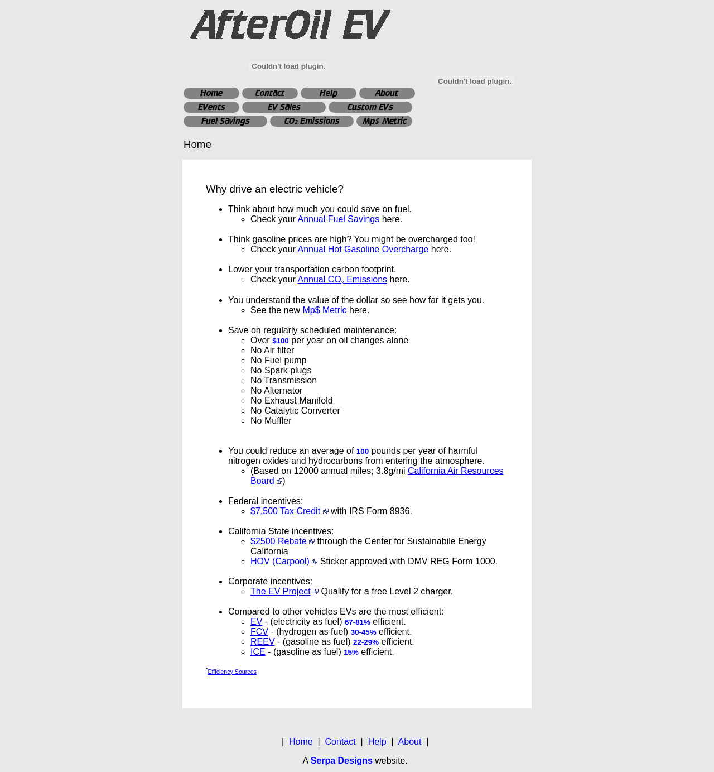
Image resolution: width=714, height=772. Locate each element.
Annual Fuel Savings (338, 219)
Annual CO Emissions (342, 279)
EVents (211, 107)
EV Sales (284, 107)
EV (256, 621)
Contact (269, 93)
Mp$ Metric (385, 121)
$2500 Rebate (278, 541)
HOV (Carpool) (280, 561)
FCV (259, 631)
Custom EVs (370, 107)
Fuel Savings (225, 121)
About (387, 93)
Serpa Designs (342, 760)
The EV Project (280, 591)
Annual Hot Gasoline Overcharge (362, 249)
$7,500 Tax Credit (285, 511)
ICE (258, 651)
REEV (262, 641)
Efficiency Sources (232, 671)
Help (328, 93)
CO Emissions (312, 121)
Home (211, 93)
